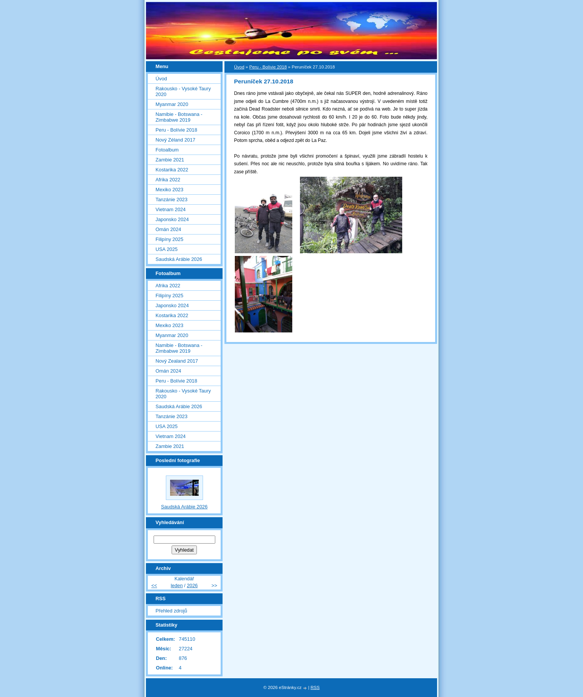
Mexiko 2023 (169, 189)
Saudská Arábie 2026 (179, 259)
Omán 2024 (168, 229)
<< (154, 585)
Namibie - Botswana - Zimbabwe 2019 (179, 117)
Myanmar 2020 (172, 104)
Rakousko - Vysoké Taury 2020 (183, 91)
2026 (192, 585)
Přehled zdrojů (171, 611)
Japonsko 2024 (172, 219)
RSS (315, 687)
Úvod (239, 67)
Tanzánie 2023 (171, 199)
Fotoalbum (167, 150)
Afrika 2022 (168, 179)
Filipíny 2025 (169, 239)
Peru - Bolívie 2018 (268, 67)
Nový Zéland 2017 (175, 140)
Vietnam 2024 (171, 209)
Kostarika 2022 (172, 170)
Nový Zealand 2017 (177, 361)
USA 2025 (167, 249)
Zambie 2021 (170, 160)
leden (177, 585)
